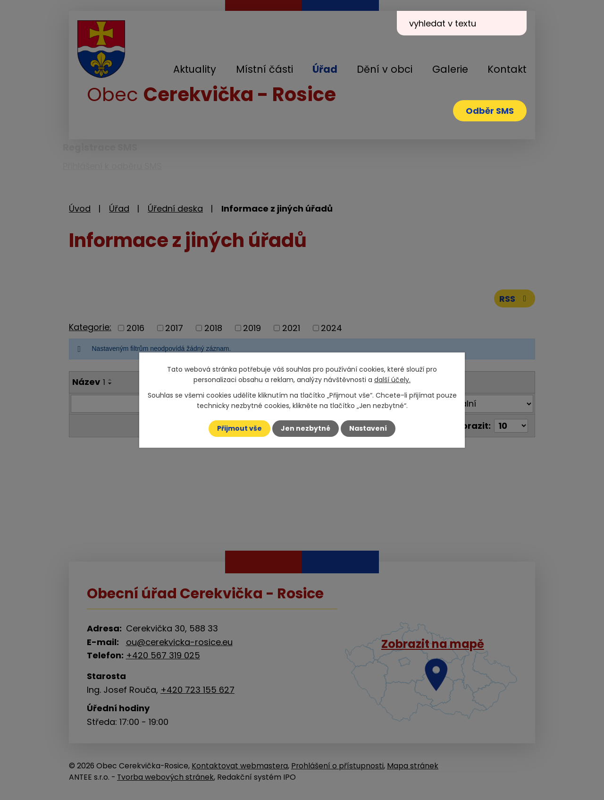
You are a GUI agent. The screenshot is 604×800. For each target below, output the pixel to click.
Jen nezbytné (305, 428)
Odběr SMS (490, 111)
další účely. (392, 379)
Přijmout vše (239, 428)
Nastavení (368, 428)
